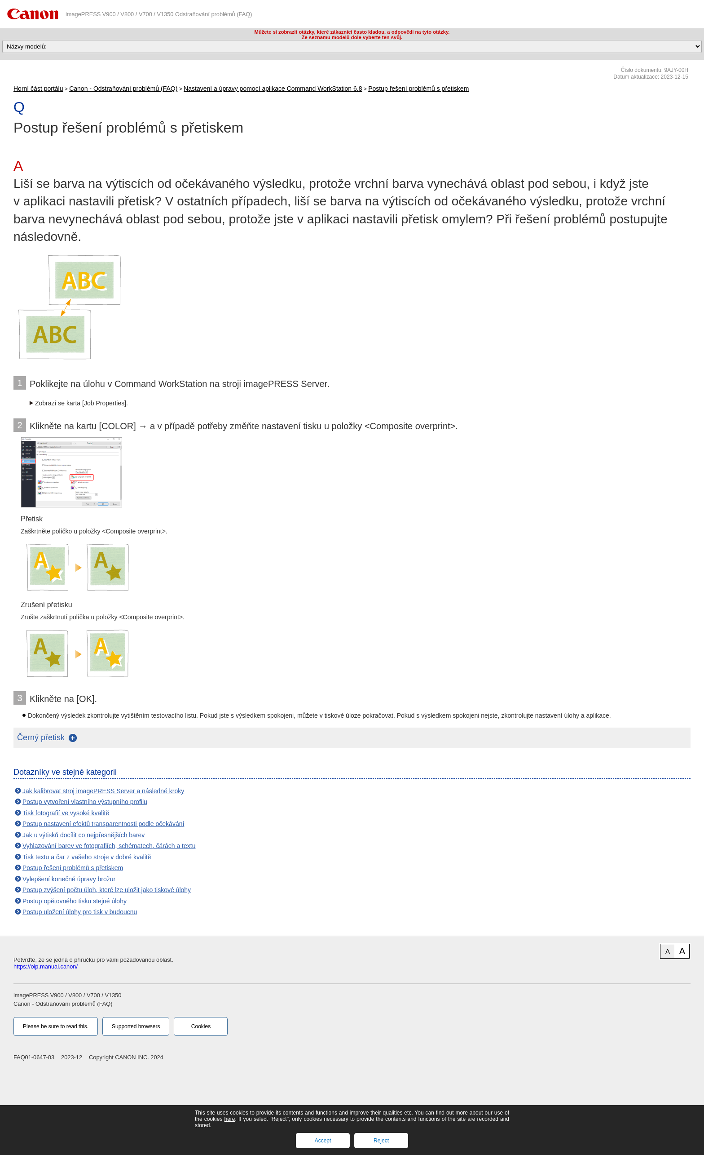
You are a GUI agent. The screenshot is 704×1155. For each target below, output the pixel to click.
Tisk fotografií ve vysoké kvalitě (65, 813)
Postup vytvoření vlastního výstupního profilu (84, 801)
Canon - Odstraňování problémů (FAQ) (123, 88)
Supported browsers (136, 1026)
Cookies (201, 1026)
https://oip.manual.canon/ (45, 966)
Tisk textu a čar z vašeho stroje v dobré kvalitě (86, 857)
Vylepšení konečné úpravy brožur (68, 879)
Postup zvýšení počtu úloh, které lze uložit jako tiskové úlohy (106, 889)
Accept (323, 1140)
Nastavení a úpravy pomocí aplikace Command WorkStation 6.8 (273, 88)
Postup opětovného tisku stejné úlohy (74, 901)
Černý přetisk (41, 737)
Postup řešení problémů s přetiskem (418, 88)
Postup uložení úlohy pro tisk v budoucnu (79, 911)
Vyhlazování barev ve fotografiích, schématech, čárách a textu (108, 845)
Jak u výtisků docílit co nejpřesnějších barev (83, 835)
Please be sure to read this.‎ (55, 1026)
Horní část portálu (38, 88)
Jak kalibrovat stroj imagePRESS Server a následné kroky (103, 791)
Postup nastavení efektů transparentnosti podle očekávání (103, 823)
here (229, 1119)
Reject (381, 1140)
